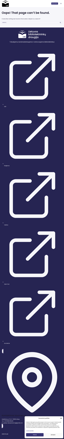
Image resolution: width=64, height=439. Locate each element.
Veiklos (6, 225)
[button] (61, 418)
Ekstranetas (54, 3)
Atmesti (53, 435)
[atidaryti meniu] (61, 3)
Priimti (35, 435)
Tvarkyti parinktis (30, 430)
